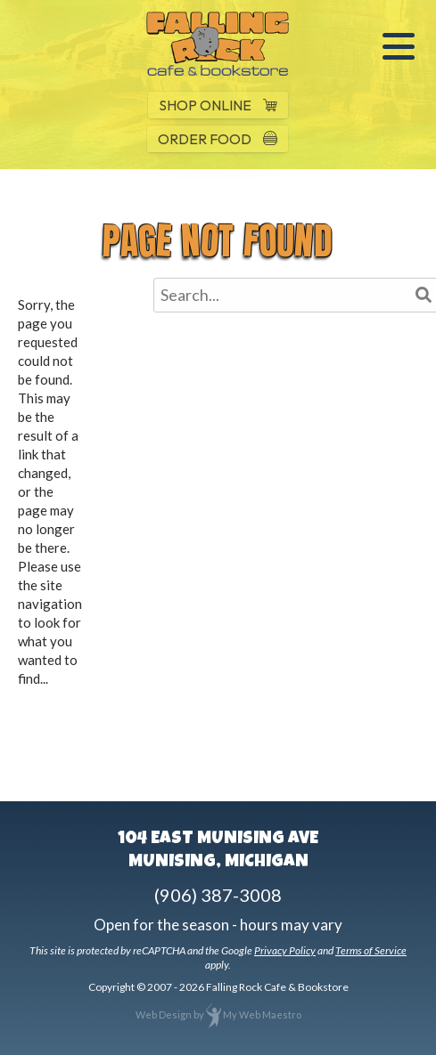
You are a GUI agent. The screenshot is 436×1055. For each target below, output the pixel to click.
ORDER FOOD (217, 139)
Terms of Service (371, 950)
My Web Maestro (262, 1014)
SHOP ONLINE (218, 105)
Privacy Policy (285, 950)
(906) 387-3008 (218, 894)
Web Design (164, 1014)
